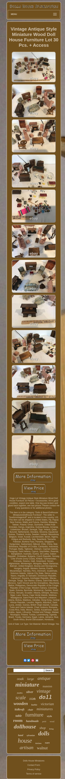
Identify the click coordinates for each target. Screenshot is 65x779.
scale (20, 697)
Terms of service (33, 774)
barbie (34, 704)
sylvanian (31, 735)
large (30, 679)
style (49, 716)
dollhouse (25, 726)
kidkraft (19, 709)
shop (43, 728)
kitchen (38, 743)
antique (43, 678)
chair (30, 709)
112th (32, 698)
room (18, 720)
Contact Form (33, 765)
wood (52, 721)
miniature (27, 684)
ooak (20, 679)
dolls (43, 733)
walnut (42, 748)
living (51, 729)
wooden (21, 703)
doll (45, 697)
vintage (43, 691)
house (25, 740)
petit (44, 721)
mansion (47, 686)
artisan (26, 747)
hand (20, 735)
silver (29, 692)
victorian (47, 704)
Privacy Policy (33, 769)
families (20, 693)
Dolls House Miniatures (33, 761)
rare (47, 742)
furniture (34, 715)
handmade (32, 721)
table (18, 716)
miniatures (45, 709)
